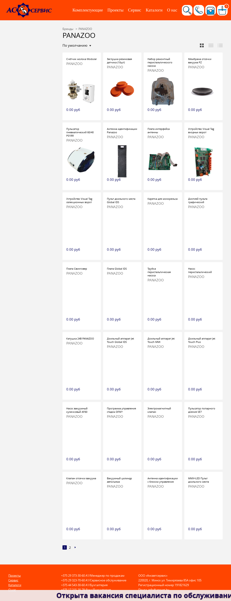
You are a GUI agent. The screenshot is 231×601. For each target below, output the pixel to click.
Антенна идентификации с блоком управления (163, 480)
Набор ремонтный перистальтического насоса (160, 62)
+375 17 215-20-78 (73, 590)
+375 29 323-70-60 (73, 580)
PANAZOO (74, 63)
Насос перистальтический (200, 270)
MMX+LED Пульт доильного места (198, 480)
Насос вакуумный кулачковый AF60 (77, 410)
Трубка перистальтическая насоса (159, 272)
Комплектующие (87, 10)
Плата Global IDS (117, 268)
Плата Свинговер (76, 268)
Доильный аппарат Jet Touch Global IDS (120, 340)
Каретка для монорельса (163, 198)
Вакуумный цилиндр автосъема (119, 480)
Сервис (134, 10)
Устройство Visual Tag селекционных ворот (79, 200)
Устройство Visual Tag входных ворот (201, 130)
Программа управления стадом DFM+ (121, 410)
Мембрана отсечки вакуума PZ (199, 60)
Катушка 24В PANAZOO (80, 338)
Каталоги (154, 10)
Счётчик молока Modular (81, 59)
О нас (172, 10)
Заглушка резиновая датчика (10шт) (119, 60)
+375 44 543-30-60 (73, 585)
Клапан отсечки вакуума (81, 478)
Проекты (115, 10)
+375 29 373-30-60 (73, 575)
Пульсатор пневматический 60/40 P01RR (80, 132)
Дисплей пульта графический (197, 200)
